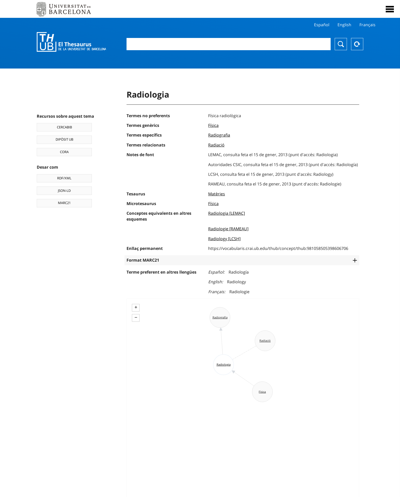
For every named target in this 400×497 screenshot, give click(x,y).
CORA (64, 152)
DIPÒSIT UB (64, 139)
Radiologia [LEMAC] (226, 213)
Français (367, 25)
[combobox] (229, 44)
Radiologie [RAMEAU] (228, 229)
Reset (357, 44)
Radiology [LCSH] (224, 238)
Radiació (216, 145)
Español (321, 25)
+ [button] (135, 307)
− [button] (135, 317)
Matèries (216, 194)
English (344, 25)
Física (213, 125)
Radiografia (219, 135)
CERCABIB (64, 127)
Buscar (341, 44)
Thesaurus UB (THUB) (71, 42)
